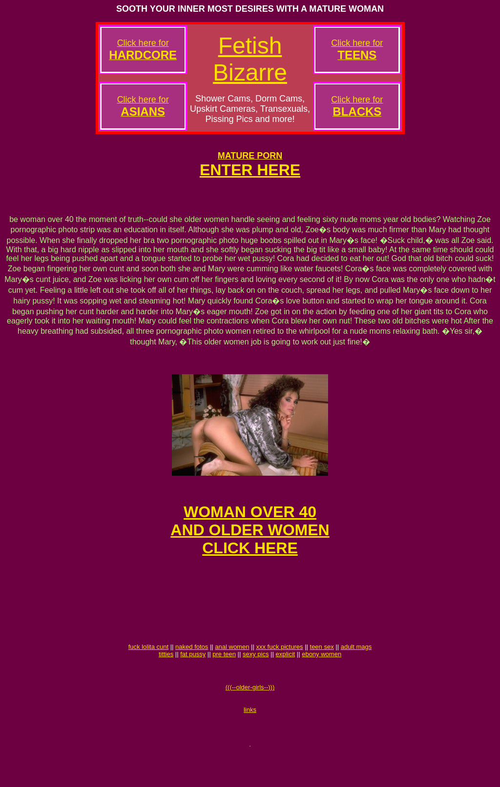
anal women (232, 671)
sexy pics (256, 679)
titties (166, 679)
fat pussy (193, 679)
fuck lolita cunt (148, 671)
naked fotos (191, 671)
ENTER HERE (250, 170)
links (250, 740)
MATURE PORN (250, 156)
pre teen (224, 679)
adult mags (356, 671)
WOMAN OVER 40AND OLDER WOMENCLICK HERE (249, 540)
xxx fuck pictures (279, 671)
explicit (285, 679)
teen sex (322, 671)
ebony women (321, 679)
